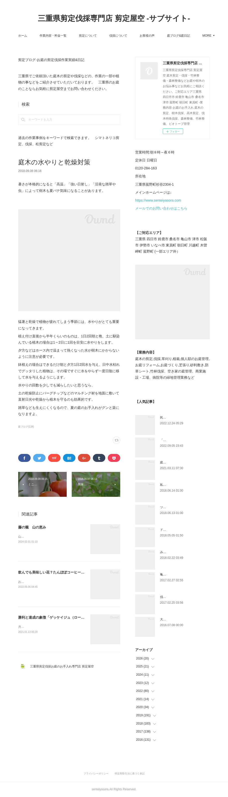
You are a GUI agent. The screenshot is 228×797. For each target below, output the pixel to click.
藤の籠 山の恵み (32, 527)
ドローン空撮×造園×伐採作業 (179, 529)
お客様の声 (162, 35)
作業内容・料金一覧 (68, 35)
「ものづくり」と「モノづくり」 (182, 440)
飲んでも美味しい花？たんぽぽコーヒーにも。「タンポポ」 (65, 572)
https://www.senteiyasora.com (158, 200)
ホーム (38, 35)
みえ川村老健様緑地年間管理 (179, 552)
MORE (186, 35)
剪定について (103, 35)
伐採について (134, 35)
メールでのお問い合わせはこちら (161, 208)
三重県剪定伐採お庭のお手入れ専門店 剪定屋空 (63, 666)
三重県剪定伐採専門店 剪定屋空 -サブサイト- (114, 18)
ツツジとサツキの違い (175, 507)
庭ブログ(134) (26, 426)
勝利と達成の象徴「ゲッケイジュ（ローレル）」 (56, 617)
